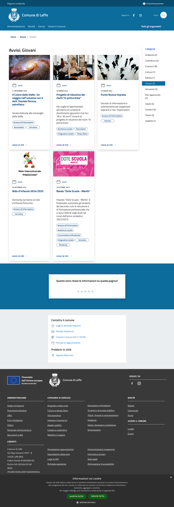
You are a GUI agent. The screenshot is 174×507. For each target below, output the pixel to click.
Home (13, 36)
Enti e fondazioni (15, 420)
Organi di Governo (15, 405)
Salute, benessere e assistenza (102, 425)
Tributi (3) (149, 115)
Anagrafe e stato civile (57, 405)
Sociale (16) (150, 109)
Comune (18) (151, 66)
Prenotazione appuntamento (60, 449)
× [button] (171, 477)
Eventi (131, 433)
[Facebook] (132, 15)
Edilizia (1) (150, 77)
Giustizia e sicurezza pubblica (101, 410)
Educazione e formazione (99, 405)
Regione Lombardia (16, 3)
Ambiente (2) (151, 55)
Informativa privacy (97, 454)
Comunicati (133, 410)
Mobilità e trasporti (56, 435)
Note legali (93, 459)
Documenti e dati (15, 435)
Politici (10, 425)
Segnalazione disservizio (58, 454)
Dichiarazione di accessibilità (101, 464)
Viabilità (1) (150, 121)
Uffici (9, 415)
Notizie (131, 405)
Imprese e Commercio (57, 420)
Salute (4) (149, 103)
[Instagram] (139, 15)
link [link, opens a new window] (113, 490)
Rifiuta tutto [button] (97, 496)
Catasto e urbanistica (57, 430)
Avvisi (17, 85)
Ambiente (92, 420)
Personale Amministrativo (19, 430)
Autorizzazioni (94, 430)
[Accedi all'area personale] (153, 3)
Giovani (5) (150, 83)
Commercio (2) (151, 60)
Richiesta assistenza (56, 464)
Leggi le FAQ (53, 459)
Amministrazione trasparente (101, 449)
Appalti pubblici (54, 425)
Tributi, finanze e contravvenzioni (103, 415)
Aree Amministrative (17, 410)
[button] (87, 502)
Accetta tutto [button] (76, 496)
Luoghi (131, 428)
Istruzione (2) (151, 89)
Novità (23, 36)
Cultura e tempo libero (57, 410)
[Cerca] (163, 15)
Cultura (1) (150, 72)
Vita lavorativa (54, 415)
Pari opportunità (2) (152, 96)
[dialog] (87, 491)
